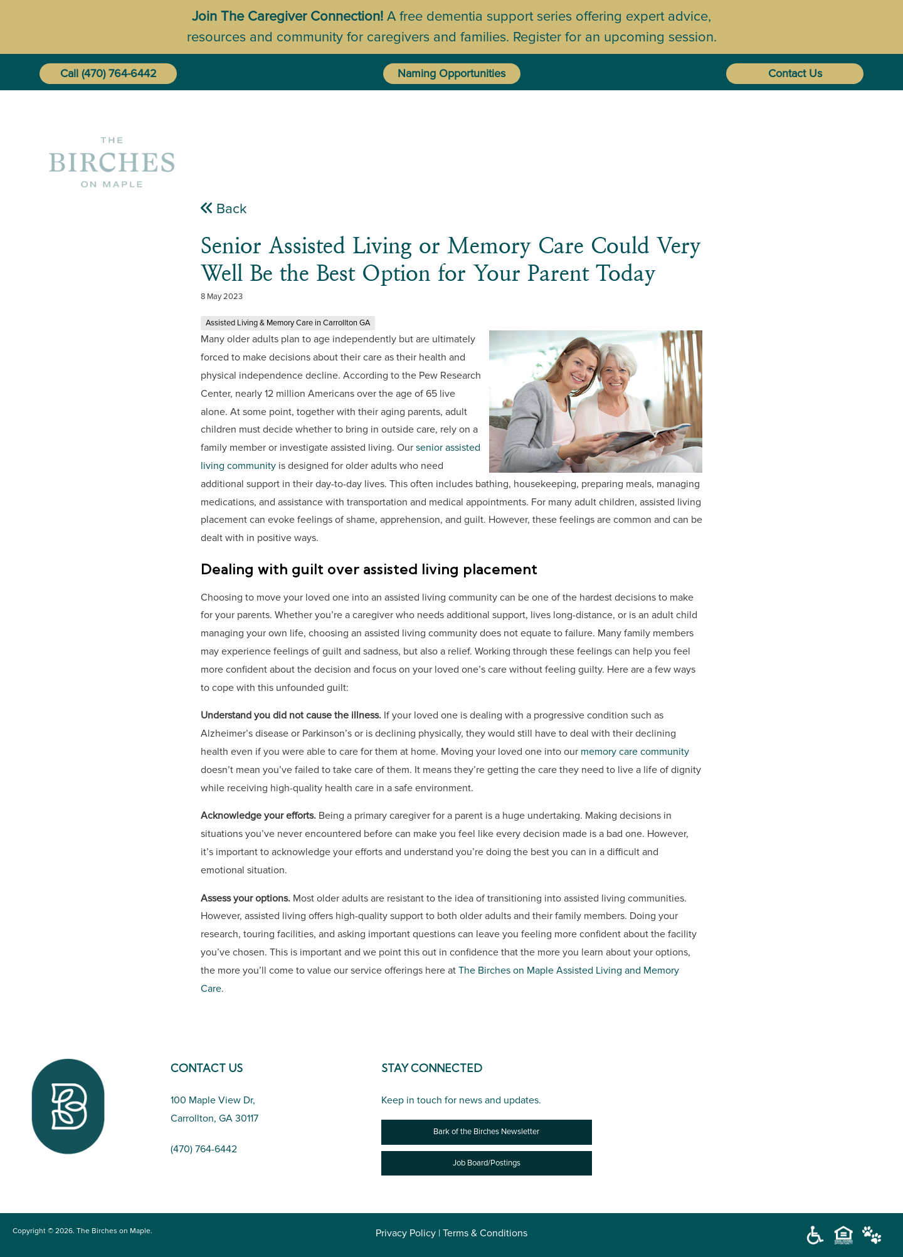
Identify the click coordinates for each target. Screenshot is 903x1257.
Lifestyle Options (561, 130)
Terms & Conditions (485, 1233)
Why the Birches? (437, 130)
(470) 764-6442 (119, 73)
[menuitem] (348, 130)
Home (345, 130)
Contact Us (795, 73)
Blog (655, 130)
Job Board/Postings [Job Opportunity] (486, 1163)
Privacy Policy (406, 1233)
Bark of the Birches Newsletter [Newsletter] (486, 1132)
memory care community (635, 751)
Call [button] (69, 73)
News (708, 130)
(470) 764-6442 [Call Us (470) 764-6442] (204, 1149)
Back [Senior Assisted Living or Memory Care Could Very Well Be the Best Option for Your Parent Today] (224, 209)
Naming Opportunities (451, 73)
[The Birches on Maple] (111, 129)
